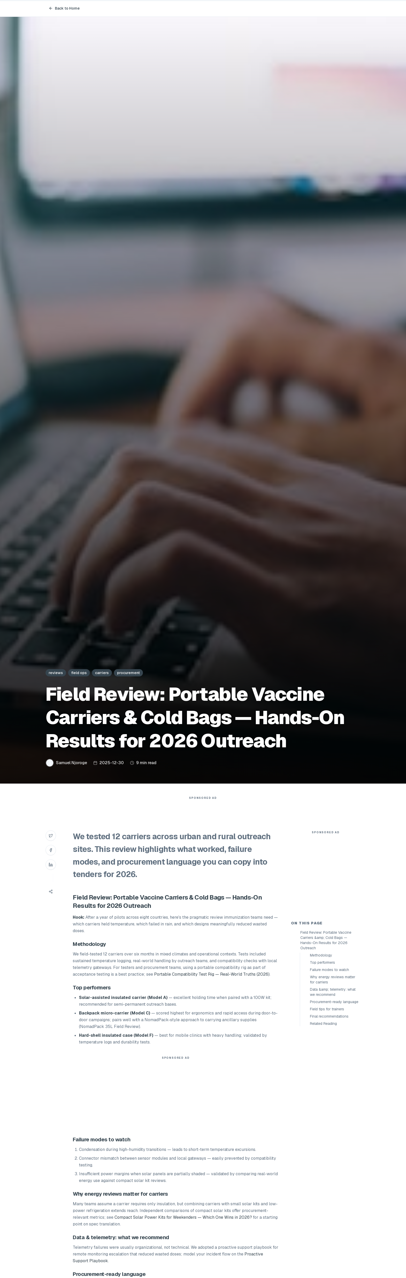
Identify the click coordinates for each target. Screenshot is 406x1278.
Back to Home (64, 8)
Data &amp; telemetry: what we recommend (333, 1085)
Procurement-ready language (334, 1094)
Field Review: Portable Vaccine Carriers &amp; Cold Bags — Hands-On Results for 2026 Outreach (325, 1033)
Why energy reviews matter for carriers (332, 1072)
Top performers (322, 1055)
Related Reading (323, 1116)
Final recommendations (329, 1109)
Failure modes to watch (329, 1062)
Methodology (321, 1048)
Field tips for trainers (327, 1102)
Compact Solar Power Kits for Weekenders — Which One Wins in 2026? (183, 1227)
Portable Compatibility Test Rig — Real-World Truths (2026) (212, 984)
